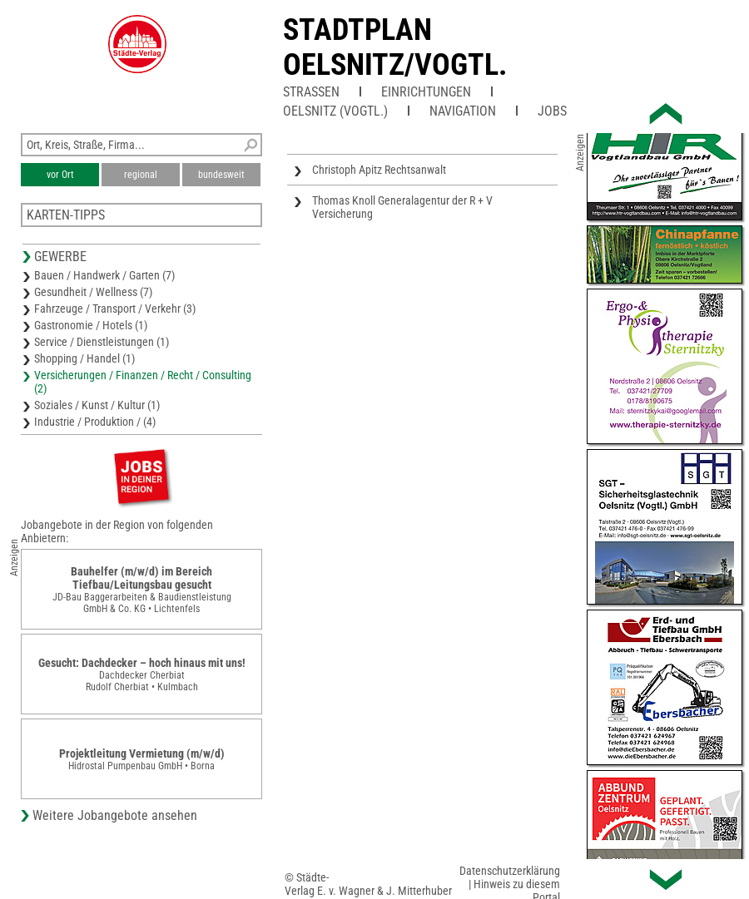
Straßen (311, 92)
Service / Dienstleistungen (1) (101, 341)
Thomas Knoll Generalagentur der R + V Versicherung (402, 207)
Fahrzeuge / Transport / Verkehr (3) (115, 308)
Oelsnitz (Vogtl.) (335, 111)
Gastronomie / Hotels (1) (90, 325)
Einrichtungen (426, 92)
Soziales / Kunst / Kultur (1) (97, 405)
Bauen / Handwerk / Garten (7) (104, 275)
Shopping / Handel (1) (84, 358)
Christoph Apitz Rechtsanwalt (379, 169)
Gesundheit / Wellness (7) (93, 292)
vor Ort (60, 174)
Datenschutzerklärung (509, 870)
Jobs (552, 111)
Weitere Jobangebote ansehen (114, 815)
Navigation (462, 111)
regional (140, 174)
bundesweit (221, 174)
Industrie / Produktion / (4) (95, 421)
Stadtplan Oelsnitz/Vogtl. (395, 47)
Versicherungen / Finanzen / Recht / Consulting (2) (142, 381)
